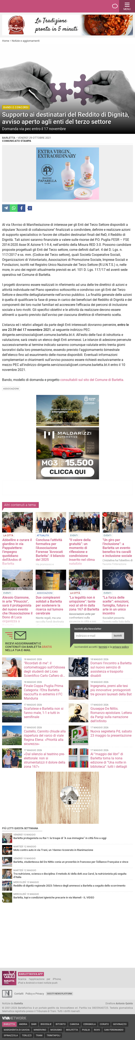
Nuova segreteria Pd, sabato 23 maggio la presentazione (111, 733)
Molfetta (72, 1030)
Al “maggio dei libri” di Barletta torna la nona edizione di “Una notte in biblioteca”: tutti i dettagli (108, 760)
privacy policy (121, 646)
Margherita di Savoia (17, 1030)
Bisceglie (46, 1024)
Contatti (18, 993)
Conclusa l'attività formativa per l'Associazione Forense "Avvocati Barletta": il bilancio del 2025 (50, 550)
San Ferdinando (113, 1030)
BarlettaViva (23, 6)
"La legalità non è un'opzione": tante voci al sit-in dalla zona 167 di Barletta (84, 603)
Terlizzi (27, 1035)
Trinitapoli (53, 1035)
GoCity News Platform (59, 993)
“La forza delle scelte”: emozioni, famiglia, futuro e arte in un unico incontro (116, 605)
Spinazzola (11, 1035)
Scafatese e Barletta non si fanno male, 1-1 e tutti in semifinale (43, 713)
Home (5, 40)
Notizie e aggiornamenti (26, 40)
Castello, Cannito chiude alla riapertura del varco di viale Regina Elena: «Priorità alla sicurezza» (45, 737)
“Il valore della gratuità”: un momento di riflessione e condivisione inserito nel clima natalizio (82, 552)
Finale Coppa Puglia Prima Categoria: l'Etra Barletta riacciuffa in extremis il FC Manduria (43, 692)
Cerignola (89, 1024)
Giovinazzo (120, 1024)
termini (103, 646)
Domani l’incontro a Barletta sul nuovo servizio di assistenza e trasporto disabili (111, 669)
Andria (23, 1024)
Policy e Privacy (35, 993)
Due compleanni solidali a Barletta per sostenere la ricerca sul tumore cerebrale (49, 605)
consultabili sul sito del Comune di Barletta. (92, 380)
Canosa (74, 1024)
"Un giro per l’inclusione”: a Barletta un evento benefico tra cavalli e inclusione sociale (117, 548)
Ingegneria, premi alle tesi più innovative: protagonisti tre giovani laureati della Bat (111, 690)
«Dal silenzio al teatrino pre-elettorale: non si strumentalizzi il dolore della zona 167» (44, 760)
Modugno (56, 1030)
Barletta (9, 1024)
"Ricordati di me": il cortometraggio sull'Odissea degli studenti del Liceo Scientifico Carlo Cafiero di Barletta (44, 671)
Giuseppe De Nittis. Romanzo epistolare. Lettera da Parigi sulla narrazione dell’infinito (111, 715)
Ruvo (97, 1030)
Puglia (86, 1030)
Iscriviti (118, 635)
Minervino (40, 1030)
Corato (104, 1024)
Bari (33, 1024)
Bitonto (61, 1024)
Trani (39, 1035)
